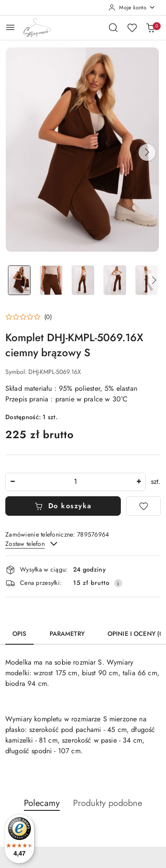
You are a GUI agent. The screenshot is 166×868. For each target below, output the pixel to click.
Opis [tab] (19, 633)
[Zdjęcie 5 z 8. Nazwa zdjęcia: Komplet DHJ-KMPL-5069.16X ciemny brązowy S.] (146, 280)
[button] (147, 152)
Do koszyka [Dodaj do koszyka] (63, 506)
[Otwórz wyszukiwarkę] (113, 27)
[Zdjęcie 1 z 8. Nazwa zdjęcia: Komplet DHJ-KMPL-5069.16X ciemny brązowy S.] (19, 280)
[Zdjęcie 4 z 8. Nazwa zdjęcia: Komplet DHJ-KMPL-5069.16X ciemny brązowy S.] (114, 280)
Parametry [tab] (67, 633)
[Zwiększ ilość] (138, 481)
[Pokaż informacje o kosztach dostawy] (118, 583)
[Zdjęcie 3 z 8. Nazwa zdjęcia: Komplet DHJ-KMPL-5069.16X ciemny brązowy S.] (83, 280)
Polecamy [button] (42, 803)
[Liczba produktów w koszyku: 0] (150, 27)
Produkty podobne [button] (107, 803)
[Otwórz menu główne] (10, 27)
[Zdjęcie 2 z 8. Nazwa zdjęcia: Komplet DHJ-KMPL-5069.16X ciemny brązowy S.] (51, 280)
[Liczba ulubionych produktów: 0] (132, 27)
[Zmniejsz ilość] (12, 481)
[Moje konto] (131, 7)
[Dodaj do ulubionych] (143, 506)
